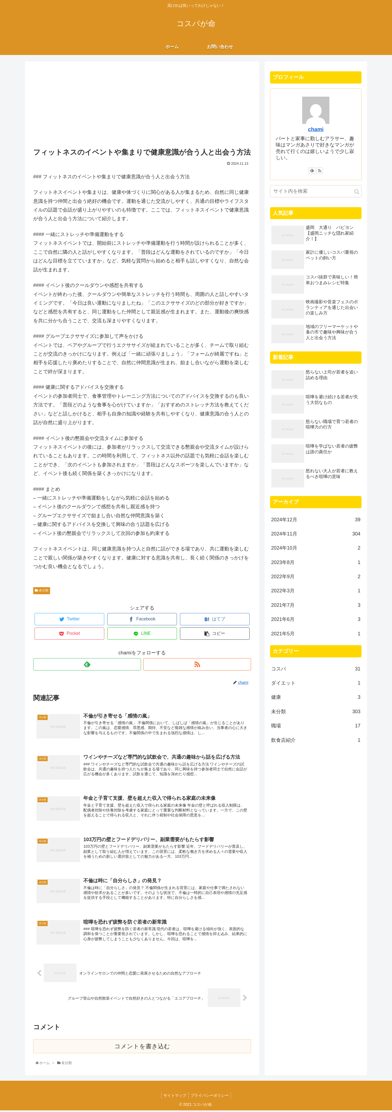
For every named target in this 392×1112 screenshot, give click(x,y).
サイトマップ (174, 1097)
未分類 (41, 590)
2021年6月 (315, 619)
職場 (315, 725)
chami (315, 129)
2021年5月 (315, 633)
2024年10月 (315, 548)
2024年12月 (315, 519)
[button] (357, 191)
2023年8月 (315, 562)
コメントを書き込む (142, 1047)
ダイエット (315, 683)
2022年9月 (315, 576)
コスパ (315, 668)
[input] (316, 191)
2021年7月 (315, 605)
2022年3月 (315, 590)
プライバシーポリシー (210, 1097)
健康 (315, 697)
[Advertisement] (142, 105)
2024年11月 (315, 533)
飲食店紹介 (315, 740)
